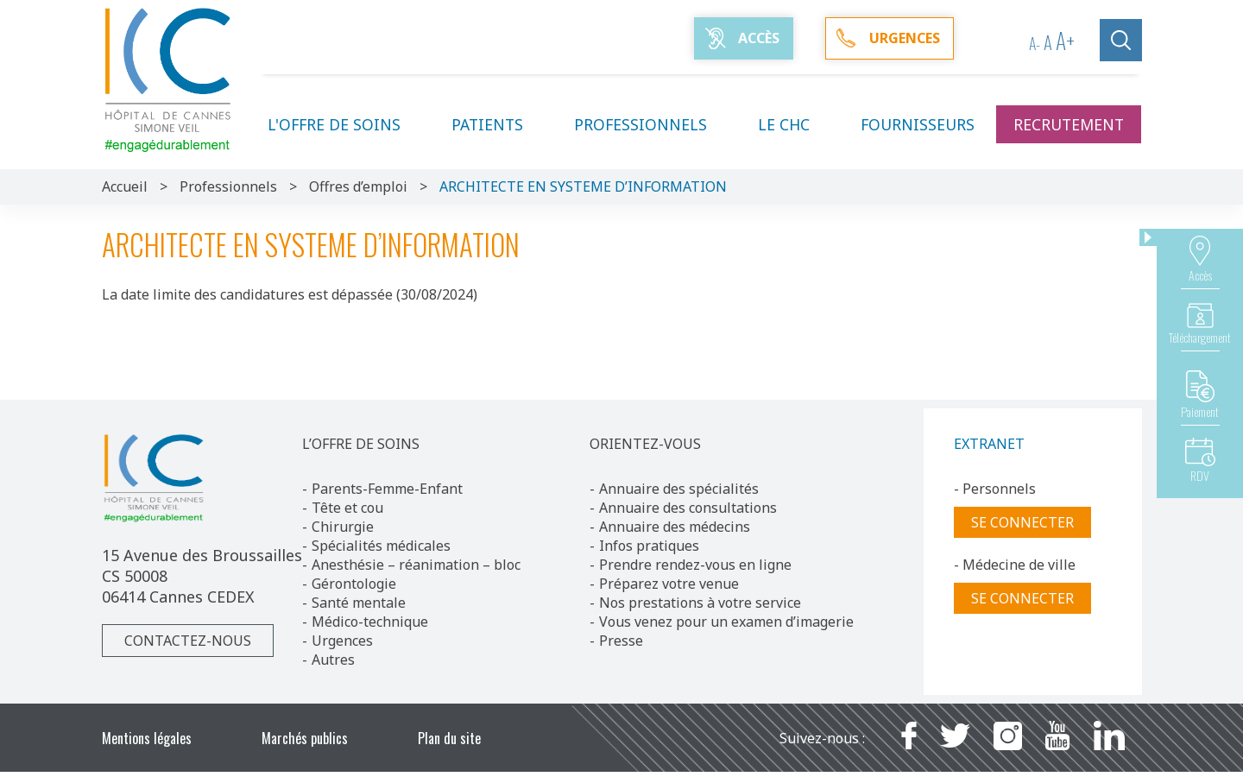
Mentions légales (147, 738)
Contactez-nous (187, 640)
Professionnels (651, 124)
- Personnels (995, 488)
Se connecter (1022, 522)
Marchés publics (305, 738)
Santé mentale (359, 602)
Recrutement (1068, 124)
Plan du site (449, 738)
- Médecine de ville (1015, 564)
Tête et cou (347, 507)
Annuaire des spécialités (679, 488)
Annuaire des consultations (688, 507)
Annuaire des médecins (674, 526)
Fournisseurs (918, 124)
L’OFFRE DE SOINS (361, 443)
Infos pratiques (649, 545)
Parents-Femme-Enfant (387, 488)
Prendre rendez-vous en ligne (695, 564)
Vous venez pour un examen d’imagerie (726, 621)
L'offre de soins (344, 124)
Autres (333, 659)
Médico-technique (370, 621)
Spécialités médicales (381, 545)
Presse (621, 640)
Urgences (342, 640)
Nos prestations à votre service (700, 602)
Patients (497, 124)
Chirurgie (343, 526)
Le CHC (794, 124)
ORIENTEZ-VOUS (645, 443)
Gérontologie (354, 583)
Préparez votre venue (669, 583)
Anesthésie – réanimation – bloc (416, 564)
